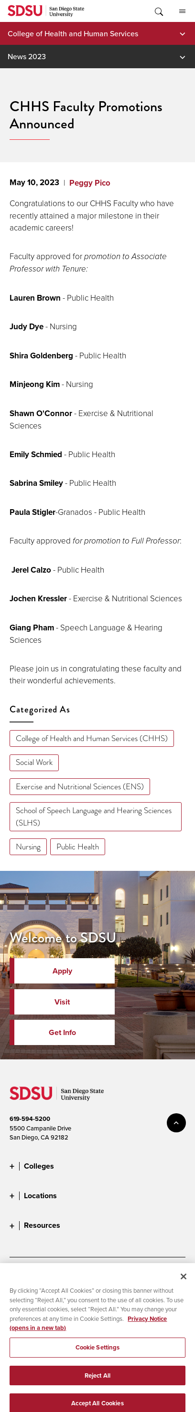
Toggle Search (158, 11)
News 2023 (27, 56)
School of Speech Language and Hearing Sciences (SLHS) (94, 816)
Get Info (62, 1032)
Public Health (77, 846)
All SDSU (182, 11)
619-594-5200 (30, 1118)
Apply (62, 970)
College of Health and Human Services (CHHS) (92, 738)
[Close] (183, 1283)
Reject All (97, 1382)
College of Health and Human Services (73, 33)
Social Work (34, 762)
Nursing (28, 846)
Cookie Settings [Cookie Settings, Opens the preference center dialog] (98, 1354)
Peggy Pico (89, 183)
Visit (62, 1001)
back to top (176, 1122)
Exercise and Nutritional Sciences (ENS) (80, 786)
